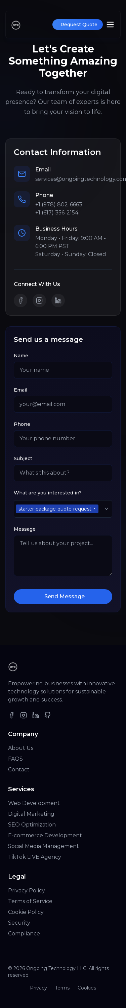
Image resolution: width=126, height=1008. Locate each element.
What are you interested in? (48, 493)
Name (21, 356)
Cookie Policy (26, 912)
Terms (62, 988)
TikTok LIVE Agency (34, 857)
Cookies (87, 988)
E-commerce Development (45, 835)
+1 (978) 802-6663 (58, 204)
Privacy (38, 988)
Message (25, 529)
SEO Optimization (32, 824)
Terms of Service (30, 901)
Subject (23, 458)
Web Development (34, 803)
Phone (22, 424)
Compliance (24, 933)
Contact (19, 769)
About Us (20, 748)
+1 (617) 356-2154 (56, 212)
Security (19, 923)
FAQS (15, 759)
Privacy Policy (26, 890)
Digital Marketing (31, 814)
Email (20, 390)
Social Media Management (43, 846)
